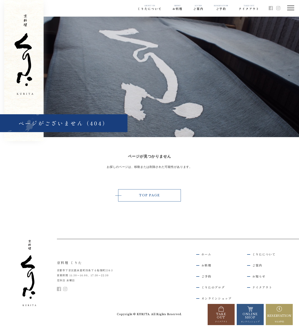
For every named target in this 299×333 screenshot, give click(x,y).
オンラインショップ (216, 299)
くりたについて (149, 8)
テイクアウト (249, 8)
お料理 (177, 8)
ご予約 (221, 8)
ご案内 (198, 8)
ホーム (206, 255)
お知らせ (259, 277)
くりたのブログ (213, 288)
